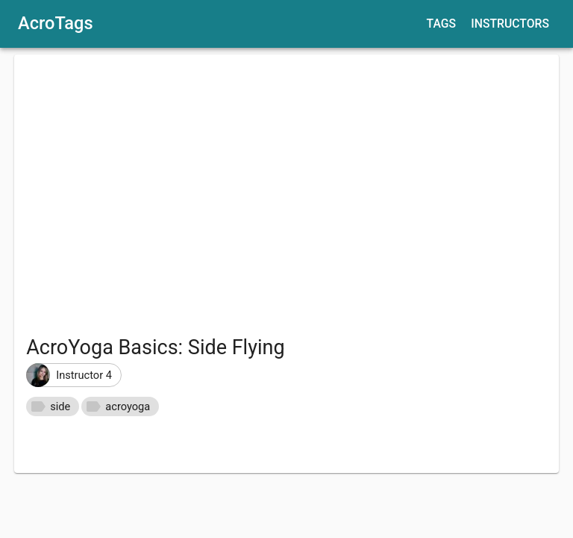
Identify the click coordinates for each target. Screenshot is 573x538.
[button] (74, 375)
